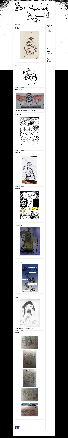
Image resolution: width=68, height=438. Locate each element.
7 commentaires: (23, 112)
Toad (48, 26)
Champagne (48, 27)
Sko (47, 62)
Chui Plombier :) (18, 91)
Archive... (17, 297)
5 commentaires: (23, 87)
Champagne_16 (18, 225)
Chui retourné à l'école (20, 154)
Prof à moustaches (49, 61)
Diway (48, 58)
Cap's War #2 (18, 115)
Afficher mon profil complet (22, 428)
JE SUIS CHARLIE (19, 25)
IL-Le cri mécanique (49, 25)
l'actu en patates (49, 60)
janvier (49, 31)
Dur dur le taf (18, 334)
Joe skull (48, 59)
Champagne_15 (18, 262)
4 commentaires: (23, 150)
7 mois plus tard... (19, 65)
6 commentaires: (23, 186)
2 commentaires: (23, 330)
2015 (48, 30)
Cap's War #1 (18, 189)
